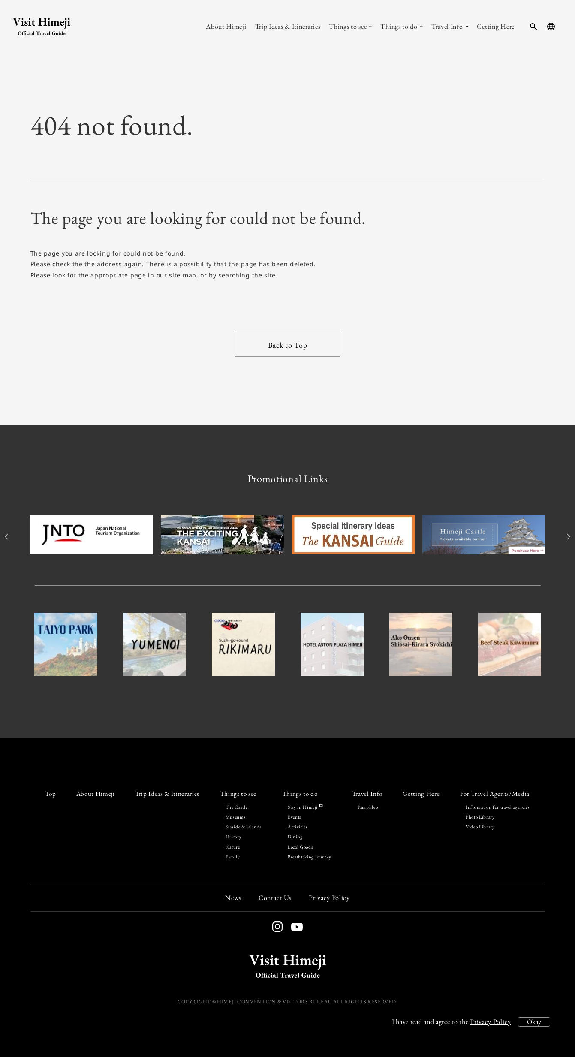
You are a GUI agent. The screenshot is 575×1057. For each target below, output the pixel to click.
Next (567, 536)
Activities (298, 827)
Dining (295, 837)
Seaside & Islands (244, 827)
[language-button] (551, 26)
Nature (233, 847)
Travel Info (367, 793)
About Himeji (95, 793)
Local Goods (300, 847)
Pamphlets (368, 807)
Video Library (480, 827)
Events (294, 817)
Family (233, 857)
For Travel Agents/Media (495, 793)
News (233, 897)
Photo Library (480, 817)
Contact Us (275, 897)
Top (50, 793)
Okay (534, 1021)
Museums (236, 817)
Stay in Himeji (305, 807)
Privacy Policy (490, 1021)
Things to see (238, 793)
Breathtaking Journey (309, 857)
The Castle (237, 807)
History (234, 837)
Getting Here (421, 793)
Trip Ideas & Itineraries (167, 793)
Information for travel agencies (498, 807)
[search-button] (533, 26)
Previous (8, 536)
